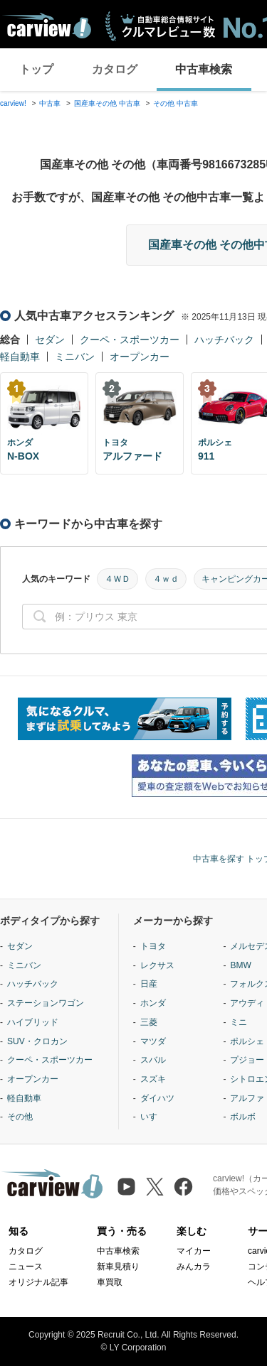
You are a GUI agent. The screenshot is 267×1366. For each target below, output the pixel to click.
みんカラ (194, 1267)
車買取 (109, 1282)
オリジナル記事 (38, 1282)
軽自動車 (20, 356)
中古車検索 (203, 69)
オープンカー (139, 356)
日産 (148, 984)
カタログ (114, 69)
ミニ (238, 1022)
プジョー (247, 1060)
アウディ (247, 1003)
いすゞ (153, 1117)
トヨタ (153, 946)
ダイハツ (157, 1098)
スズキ (153, 1079)
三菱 (148, 1022)
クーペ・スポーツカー (129, 339)
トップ (36, 69)
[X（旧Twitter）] (155, 1186)
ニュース (26, 1267)
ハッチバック (224, 339)
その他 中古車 (175, 103)
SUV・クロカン (37, 1041)
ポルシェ (247, 1041)
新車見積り (118, 1267)
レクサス (157, 965)
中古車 (50, 103)
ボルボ (243, 1117)
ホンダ (153, 1003)
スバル (153, 1060)
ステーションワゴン (45, 1003)
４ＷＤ (117, 579)
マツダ (153, 1041)
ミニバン (75, 356)
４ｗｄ (166, 579)
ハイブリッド (32, 1022)
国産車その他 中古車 (107, 103)
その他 (20, 1117)
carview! (13, 103)
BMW (240, 965)
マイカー (194, 1251)
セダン (50, 339)
